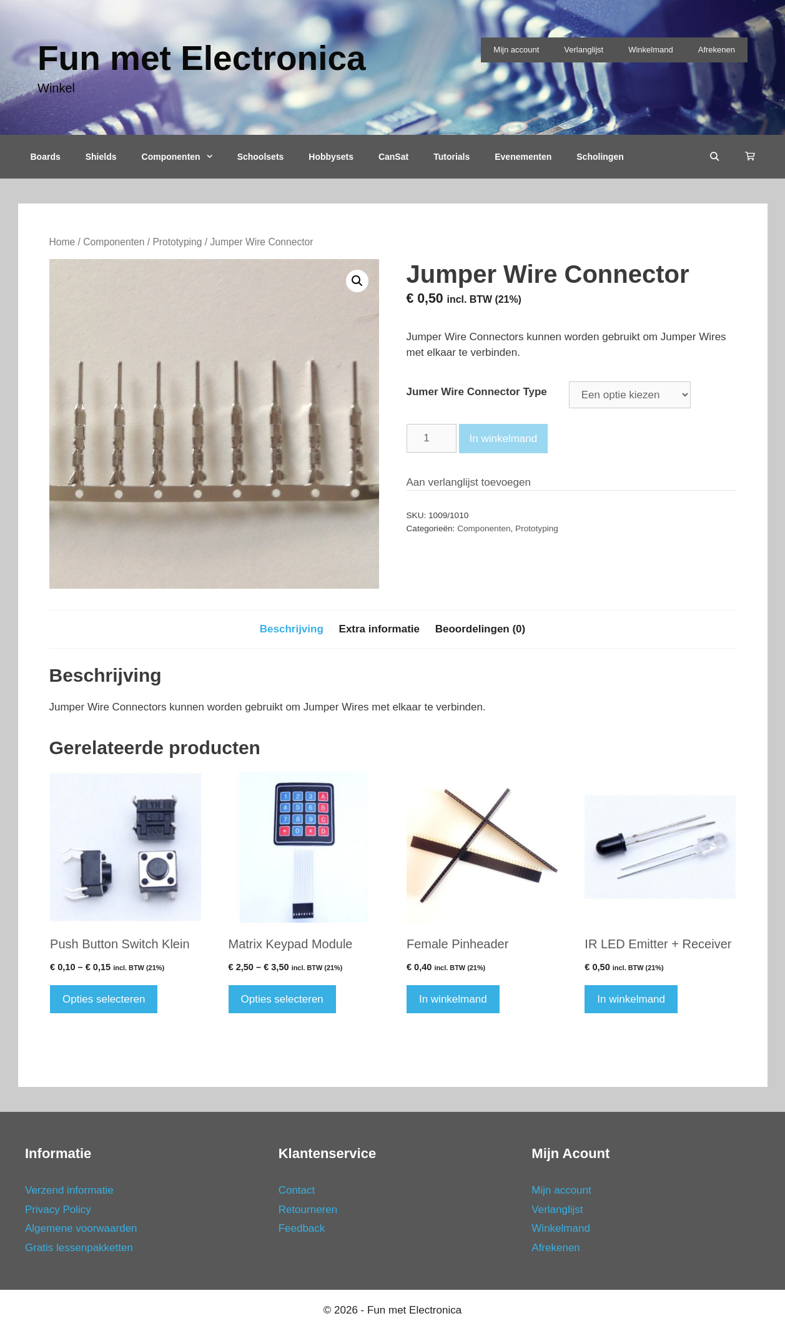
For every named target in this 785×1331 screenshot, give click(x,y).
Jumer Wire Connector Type (477, 392)
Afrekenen (716, 49)
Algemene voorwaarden (81, 1228)
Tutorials (451, 157)
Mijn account (516, 49)
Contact (297, 1190)
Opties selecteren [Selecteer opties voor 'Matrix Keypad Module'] (282, 999)
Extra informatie (379, 629)
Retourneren (308, 1210)
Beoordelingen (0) (480, 629)
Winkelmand (650, 49)
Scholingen (599, 157)
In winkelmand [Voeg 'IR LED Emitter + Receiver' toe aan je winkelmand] (631, 999)
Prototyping (177, 242)
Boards (46, 157)
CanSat (393, 157)
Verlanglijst (583, 49)
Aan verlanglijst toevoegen (469, 482)
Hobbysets (331, 157)
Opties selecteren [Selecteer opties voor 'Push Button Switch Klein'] (103, 999)
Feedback (302, 1228)
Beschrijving (291, 629)
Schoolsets (260, 157)
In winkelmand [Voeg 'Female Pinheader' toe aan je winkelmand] (453, 999)
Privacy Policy (58, 1210)
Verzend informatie (69, 1190)
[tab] (291, 629)
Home (62, 242)
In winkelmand (504, 438)
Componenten (183, 157)
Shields (101, 157)
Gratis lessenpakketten (79, 1248)
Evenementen (523, 157)
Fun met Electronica (201, 58)
